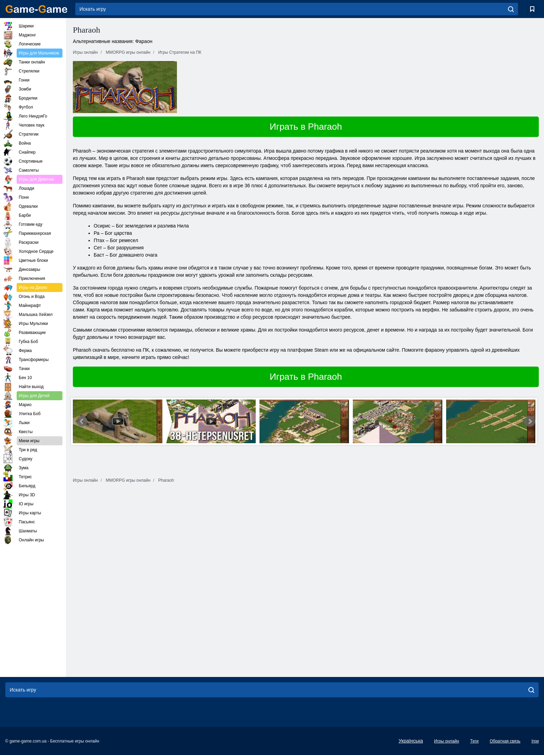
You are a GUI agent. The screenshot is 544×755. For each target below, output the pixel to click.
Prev (81, 421)
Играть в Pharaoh (306, 126)
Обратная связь (505, 741)
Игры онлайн (446, 741)
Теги (474, 741)
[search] (510, 9)
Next (529, 421)
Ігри (535, 741)
